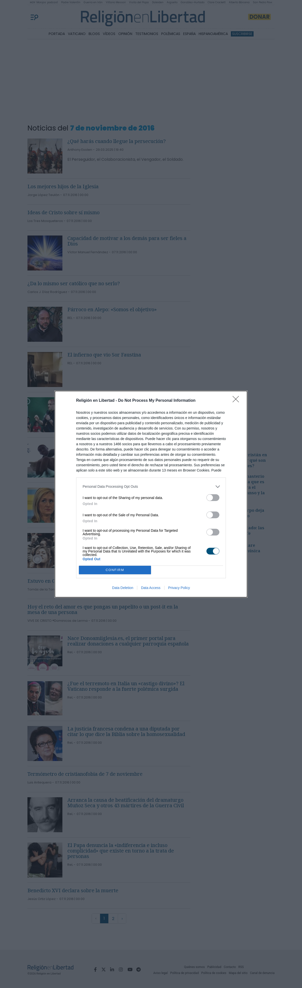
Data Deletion (122, 588)
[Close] (237, 401)
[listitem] (151, 486)
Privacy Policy (179, 588)
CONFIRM (115, 570)
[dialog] (151, 494)
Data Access (150, 588)
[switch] (212, 497)
